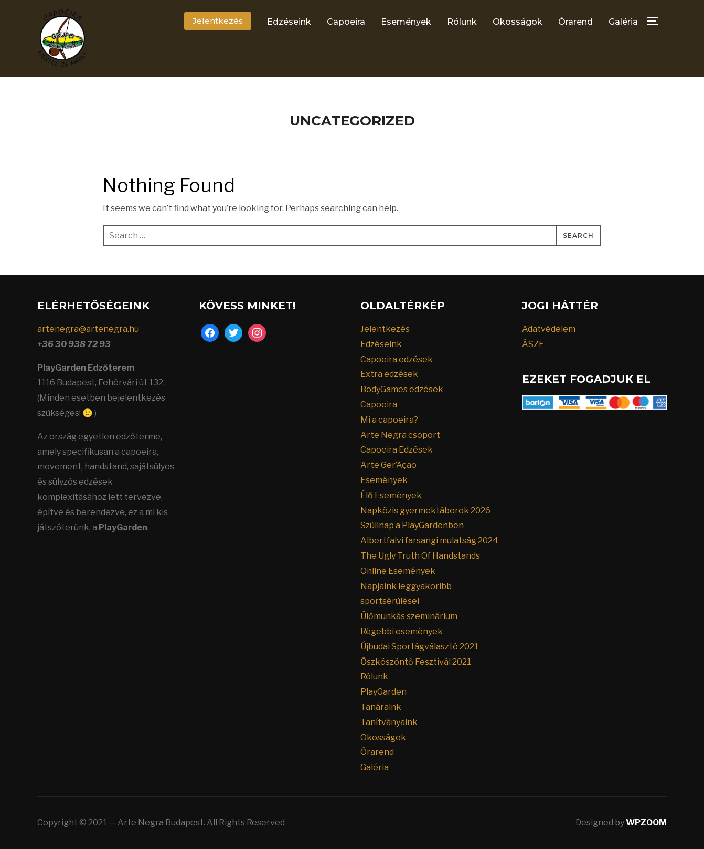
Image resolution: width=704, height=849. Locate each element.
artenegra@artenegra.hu (88, 329)
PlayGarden (383, 692)
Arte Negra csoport (400, 435)
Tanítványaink (389, 722)
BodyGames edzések (401, 389)
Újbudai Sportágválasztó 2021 (419, 647)
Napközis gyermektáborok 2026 (425, 511)
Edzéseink (289, 22)
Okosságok (517, 22)
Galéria (623, 22)
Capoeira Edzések (396, 450)
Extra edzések (389, 374)
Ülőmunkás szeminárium (408, 616)
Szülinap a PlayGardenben (412, 525)
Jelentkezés (218, 21)
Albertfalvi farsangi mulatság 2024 (429, 541)
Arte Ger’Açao (388, 465)
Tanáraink (380, 707)
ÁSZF (533, 344)
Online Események (397, 571)
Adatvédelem (548, 329)
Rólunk (462, 22)
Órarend (575, 22)
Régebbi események (401, 631)
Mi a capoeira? (389, 420)
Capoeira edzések (396, 359)
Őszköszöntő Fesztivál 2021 (415, 662)
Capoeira (346, 22)
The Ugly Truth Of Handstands (420, 556)
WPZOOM (646, 822)
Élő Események (391, 495)
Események (406, 22)
